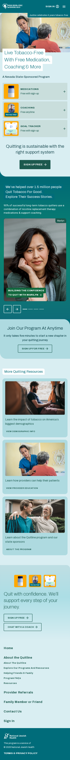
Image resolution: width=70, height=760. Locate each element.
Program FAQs (12, 678)
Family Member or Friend (23, 702)
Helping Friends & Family (18, 673)
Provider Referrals (18, 692)
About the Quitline (18, 657)
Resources (10, 683)
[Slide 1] (30, 309)
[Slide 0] (25, 309)
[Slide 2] (36, 309)
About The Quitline (15, 663)
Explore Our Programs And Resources (26, 668)
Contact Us (13, 711)
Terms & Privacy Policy (21, 753)
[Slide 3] (41, 309)
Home (8, 648)
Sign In (52, 6)
